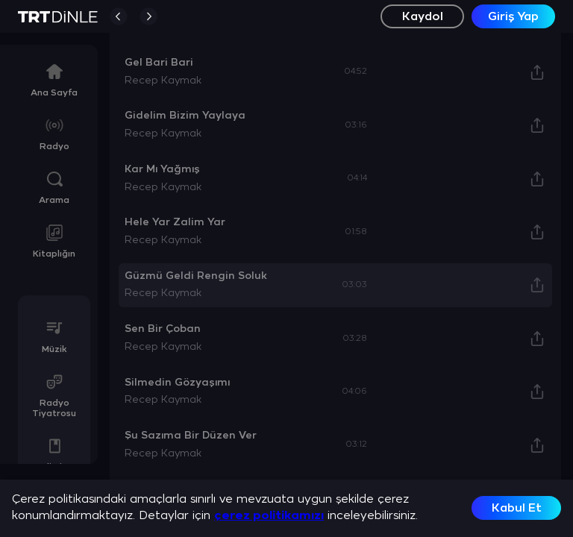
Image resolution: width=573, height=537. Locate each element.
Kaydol (422, 16)
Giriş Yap (513, 16)
